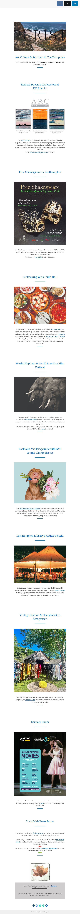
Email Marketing (35, 912)
